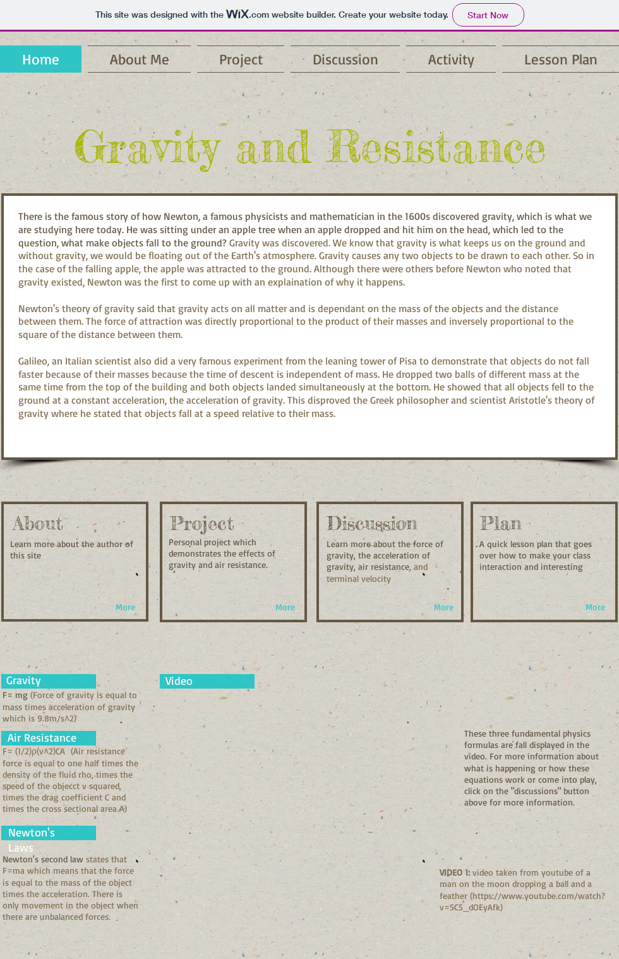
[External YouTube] (295, 798)
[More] (125, 607)
